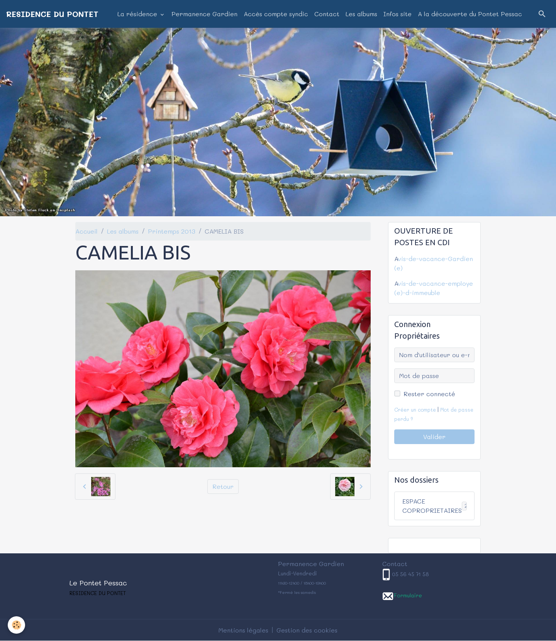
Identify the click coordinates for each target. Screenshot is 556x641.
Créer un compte (415, 410)
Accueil (86, 231)
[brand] (52, 14)
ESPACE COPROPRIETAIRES (438, 505)
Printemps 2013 (171, 231)
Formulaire (408, 595)
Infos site (397, 14)
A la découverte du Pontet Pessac (470, 14)
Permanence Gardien (204, 14)
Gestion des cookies (306, 630)
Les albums (361, 14)
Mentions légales (243, 630)
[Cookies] (16, 625)
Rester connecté (429, 394)
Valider (434, 436)
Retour (223, 486)
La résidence (138, 14)
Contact (326, 14)
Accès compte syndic (276, 14)
